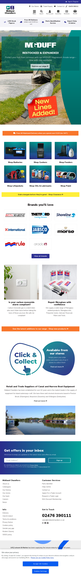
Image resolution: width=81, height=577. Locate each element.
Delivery (6, 513)
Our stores (6, 493)
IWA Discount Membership (51, 499)
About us (6, 484)
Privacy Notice (34, 465)
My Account (49, 12)
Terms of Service (43, 467)
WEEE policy (7, 534)
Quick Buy (58, 12)
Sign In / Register (73, 2)
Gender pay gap (8, 528)
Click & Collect (8, 516)
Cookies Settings (40, 571)
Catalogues (7, 487)
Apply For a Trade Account (51, 493)
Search (41, 12)
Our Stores (34, 6)
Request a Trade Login (50, 496)
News (5, 502)
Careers (5, 499)
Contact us (46, 490)
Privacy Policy (33, 467)
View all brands (40, 256)
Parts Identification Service (53, 22)
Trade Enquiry (46, 6)
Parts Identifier (47, 484)
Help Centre (46, 487)
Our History (7, 490)
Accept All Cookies (40, 564)
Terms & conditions (9, 519)
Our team (6, 496)
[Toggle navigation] (34, 12)
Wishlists (66, 12)
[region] (40, 563)
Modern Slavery (8, 531)
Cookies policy (8, 525)
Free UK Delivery (31, 22)
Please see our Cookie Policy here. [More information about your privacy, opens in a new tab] (42, 558)
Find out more (57, 367)
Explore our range (40, 66)
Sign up (59, 460)
